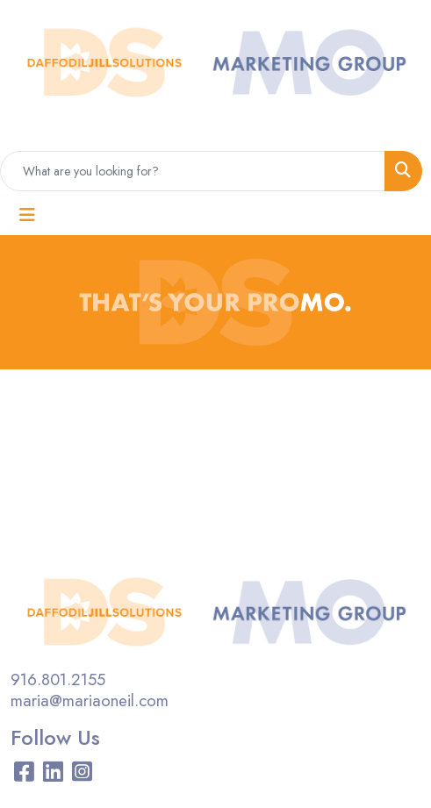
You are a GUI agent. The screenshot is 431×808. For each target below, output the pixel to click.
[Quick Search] (192, 171)
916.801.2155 (58, 679)
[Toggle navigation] (27, 215)
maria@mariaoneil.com (90, 700)
